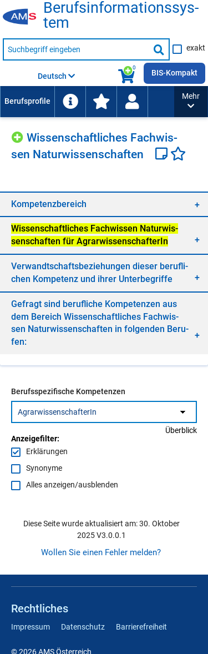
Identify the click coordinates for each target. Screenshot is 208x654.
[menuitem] (27, 101)
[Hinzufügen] (19, 136)
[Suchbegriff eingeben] (76, 49)
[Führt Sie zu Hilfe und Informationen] (69, 101)
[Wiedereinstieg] (132, 101)
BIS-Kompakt (174, 72)
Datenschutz (83, 626)
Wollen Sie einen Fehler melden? (101, 552)
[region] (104, 204)
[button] (190, 101)
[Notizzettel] (162, 155)
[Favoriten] (178, 155)
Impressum (30, 626)
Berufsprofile (27, 101)
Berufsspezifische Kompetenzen (68, 391)
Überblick (181, 430)
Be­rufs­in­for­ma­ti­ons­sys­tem (121, 16)
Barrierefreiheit (141, 626)
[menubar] (87, 101)
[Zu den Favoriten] (100, 101)
